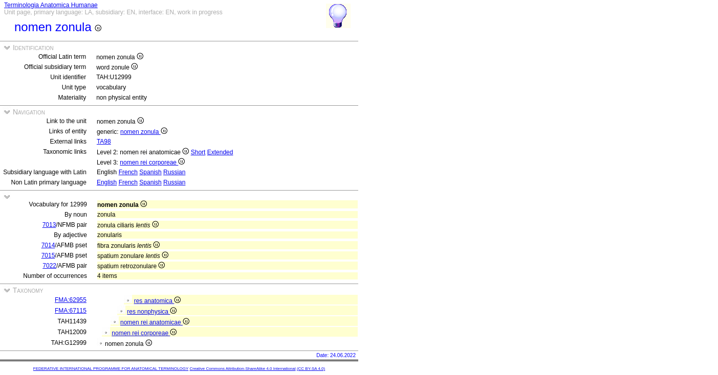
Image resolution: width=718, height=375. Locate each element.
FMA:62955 (70, 299)
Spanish (150, 172)
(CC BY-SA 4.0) (311, 368)
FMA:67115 (70, 310)
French (128, 172)
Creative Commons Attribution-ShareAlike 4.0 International (242, 368)
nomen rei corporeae (152, 162)
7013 (49, 224)
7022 (49, 265)
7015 (48, 255)
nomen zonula (143, 131)
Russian (174, 172)
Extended (220, 152)
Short (198, 152)
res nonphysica (152, 311)
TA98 (104, 141)
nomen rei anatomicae (154, 322)
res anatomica (157, 300)
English (107, 182)
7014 (48, 245)
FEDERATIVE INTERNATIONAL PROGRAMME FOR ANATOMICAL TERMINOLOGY (110, 368)
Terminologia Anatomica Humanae (51, 5)
